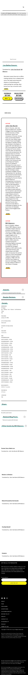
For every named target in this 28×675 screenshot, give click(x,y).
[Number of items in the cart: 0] (23, 7)
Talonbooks (3, 332)
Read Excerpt (13, 59)
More (6, 88)
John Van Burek (15, 69)
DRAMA (3, 387)
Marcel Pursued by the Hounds (10, 500)
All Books (3, 392)
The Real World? (6, 527)
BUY (6, 98)
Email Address (5, 577)
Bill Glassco (10, 223)
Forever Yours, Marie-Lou (8, 448)
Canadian (8, 387)
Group (19, 663)
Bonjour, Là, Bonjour (7, 474)
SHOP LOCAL (8, 113)
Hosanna (4, 553)
